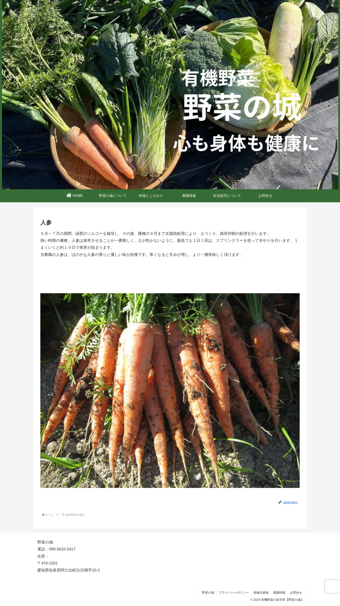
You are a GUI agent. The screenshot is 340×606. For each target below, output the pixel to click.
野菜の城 (208, 592)
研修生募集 (261, 592)
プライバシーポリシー (234, 592)
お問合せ (296, 592)
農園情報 (279, 592)
